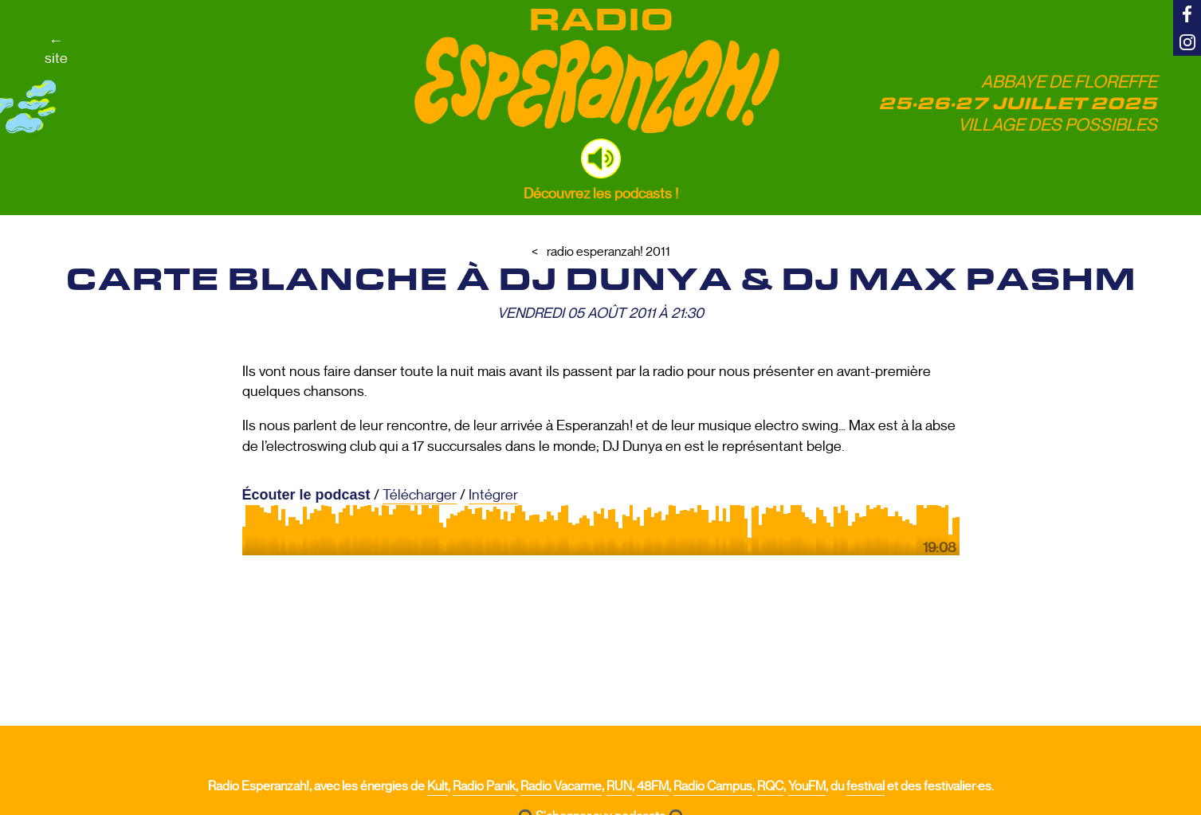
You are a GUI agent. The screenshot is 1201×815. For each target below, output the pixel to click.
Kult (437, 786)
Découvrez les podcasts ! (601, 193)
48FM (653, 786)
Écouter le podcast (306, 495)
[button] (601, 158)
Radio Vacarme (561, 786)
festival (865, 786)
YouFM (807, 786)
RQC (770, 786)
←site (56, 49)
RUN (619, 786)
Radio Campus (712, 786)
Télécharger (420, 494)
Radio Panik (484, 786)
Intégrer (493, 494)
